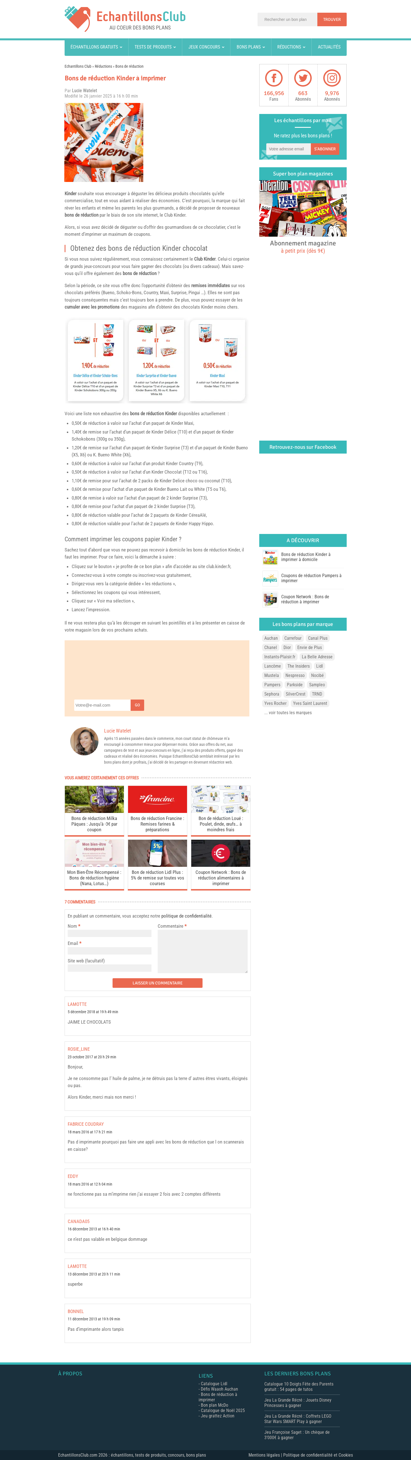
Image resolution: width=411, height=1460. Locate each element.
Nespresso (295, 675)
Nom (72, 926)
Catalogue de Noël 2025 (223, 1410)
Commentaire (172, 926)
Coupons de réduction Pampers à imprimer (311, 578)
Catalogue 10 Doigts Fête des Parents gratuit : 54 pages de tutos (298, 1386)
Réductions (289, 47)
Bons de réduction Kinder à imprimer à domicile (306, 557)
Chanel (270, 647)
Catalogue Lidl (214, 1383)
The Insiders (298, 666)
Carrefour (293, 638)
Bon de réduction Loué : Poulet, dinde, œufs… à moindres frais (221, 823)
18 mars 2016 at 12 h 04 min (90, 1184)
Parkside (295, 684)
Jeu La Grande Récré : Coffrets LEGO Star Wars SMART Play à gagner (297, 1418)
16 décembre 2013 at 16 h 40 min (94, 1229)
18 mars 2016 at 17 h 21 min (90, 1132)
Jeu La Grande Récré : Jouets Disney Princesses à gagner (297, 1402)
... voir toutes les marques (288, 712)
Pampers (272, 684)
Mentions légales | (266, 1455)
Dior (287, 647)
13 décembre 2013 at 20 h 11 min (94, 1274)
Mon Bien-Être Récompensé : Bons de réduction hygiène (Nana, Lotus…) (94, 877)
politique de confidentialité (186, 916)
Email (73, 943)
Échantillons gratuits (94, 47)
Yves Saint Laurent (310, 703)
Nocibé (317, 675)
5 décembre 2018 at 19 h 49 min (93, 1012)
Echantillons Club (78, 66)
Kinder (70, 193)
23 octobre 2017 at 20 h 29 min (92, 1057)
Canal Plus (318, 638)
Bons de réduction (129, 66)
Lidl (319, 666)
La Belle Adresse (317, 656)
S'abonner (325, 148)
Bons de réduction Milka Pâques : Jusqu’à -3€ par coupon (94, 823)
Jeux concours (204, 47)
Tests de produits (153, 47)
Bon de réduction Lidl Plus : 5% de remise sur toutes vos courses (157, 877)
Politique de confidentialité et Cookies (318, 1455)
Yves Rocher (275, 703)
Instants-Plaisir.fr (279, 656)
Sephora (271, 694)
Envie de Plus (309, 647)
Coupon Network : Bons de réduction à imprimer (305, 599)
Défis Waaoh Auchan (219, 1389)
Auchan (271, 638)
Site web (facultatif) (86, 961)
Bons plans (249, 47)
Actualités (329, 47)
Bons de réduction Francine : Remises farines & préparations (157, 823)
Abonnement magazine (303, 246)
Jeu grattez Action (217, 1416)
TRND (317, 694)
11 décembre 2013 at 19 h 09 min (94, 1319)
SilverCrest (295, 694)
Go (137, 705)
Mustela (271, 675)
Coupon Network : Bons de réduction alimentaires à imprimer (220, 877)
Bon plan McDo (214, 1405)
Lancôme (272, 666)
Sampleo (317, 684)
